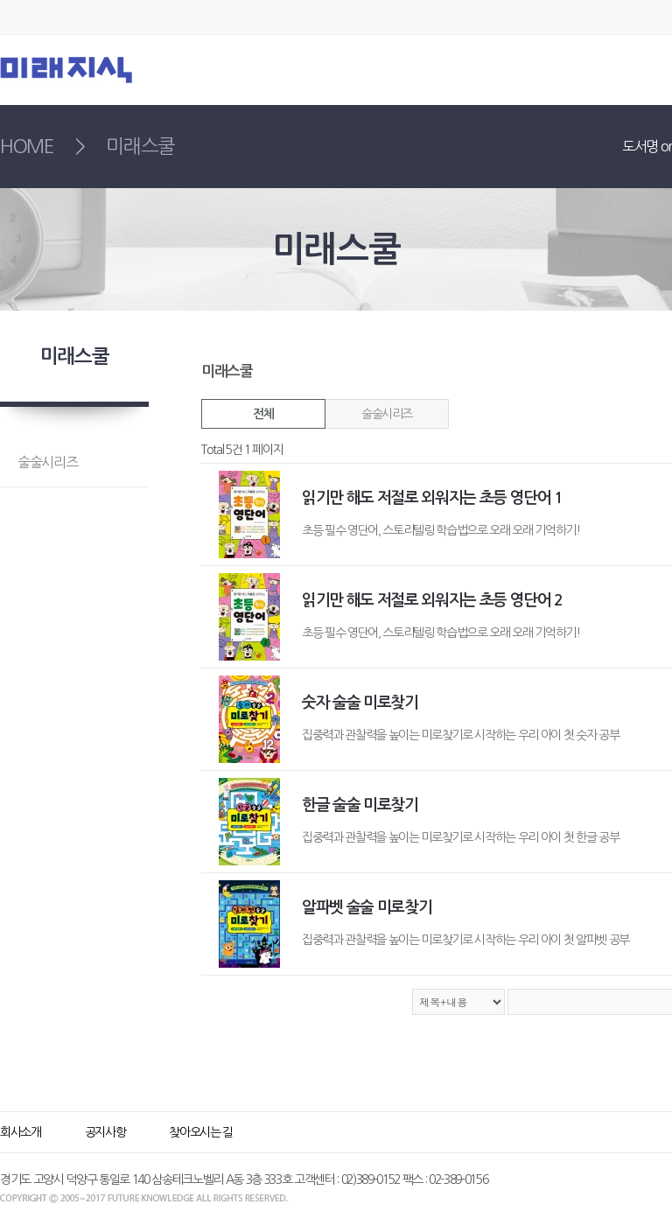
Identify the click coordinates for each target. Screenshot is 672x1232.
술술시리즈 (386, 414)
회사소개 (20, 1132)
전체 (263, 414)
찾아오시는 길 (201, 1132)
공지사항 (105, 1132)
